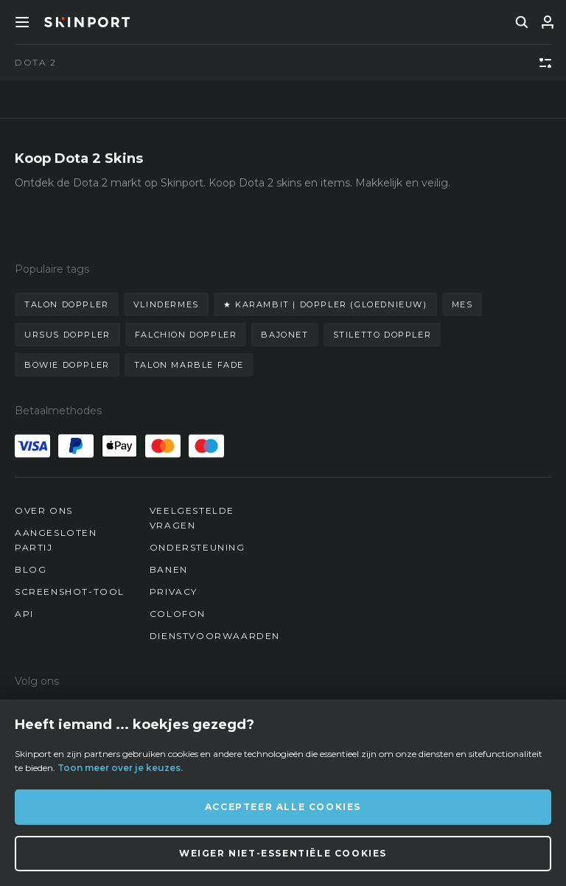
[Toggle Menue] (22, 22)
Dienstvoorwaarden (215, 635)
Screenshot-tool (70, 591)
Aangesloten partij (56, 540)
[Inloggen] (548, 22)
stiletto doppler (382, 334)
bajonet (284, 334)
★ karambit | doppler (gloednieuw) (325, 304)
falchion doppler (186, 334)
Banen (169, 569)
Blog (30, 569)
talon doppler (66, 304)
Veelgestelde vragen (192, 518)
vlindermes (166, 304)
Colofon (178, 613)
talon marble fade (189, 365)
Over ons (44, 510)
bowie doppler (67, 365)
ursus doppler (67, 334)
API (24, 613)
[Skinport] (87, 22)
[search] (522, 22)
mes (462, 304)
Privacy (174, 591)
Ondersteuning (197, 547)
